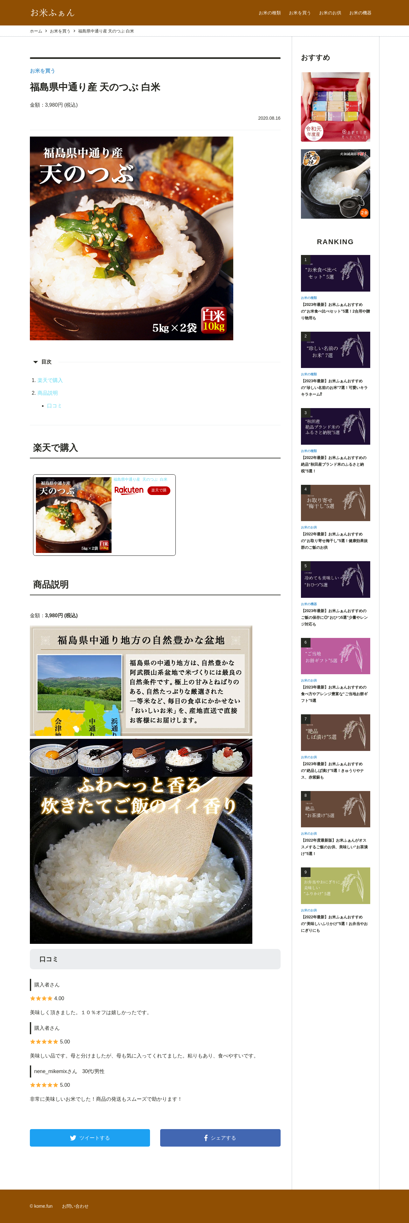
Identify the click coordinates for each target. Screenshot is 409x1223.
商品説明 (47, 393)
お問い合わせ (75, 1206)
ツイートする (90, 1138)
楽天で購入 (50, 380)
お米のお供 (330, 12)
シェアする (220, 1138)
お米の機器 (360, 12)
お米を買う (300, 12)
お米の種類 (270, 12)
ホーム (36, 31)
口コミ (54, 405)
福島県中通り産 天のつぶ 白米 (140, 479)
